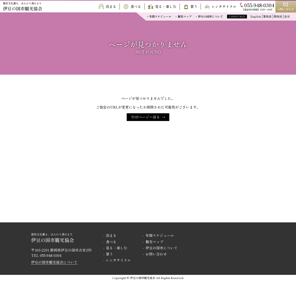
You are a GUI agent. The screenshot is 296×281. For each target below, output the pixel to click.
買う (190, 6)
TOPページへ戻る (145, 116)
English (255, 16)
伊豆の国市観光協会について (54, 262)
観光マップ (185, 16)
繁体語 (267, 16)
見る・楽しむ (162, 6)
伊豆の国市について (210, 16)
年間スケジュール (160, 16)
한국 (287, 16)
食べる (132, 6)
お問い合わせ (156, 253)
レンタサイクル (221, 6)
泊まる (107, 6)
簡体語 (278, 16)
